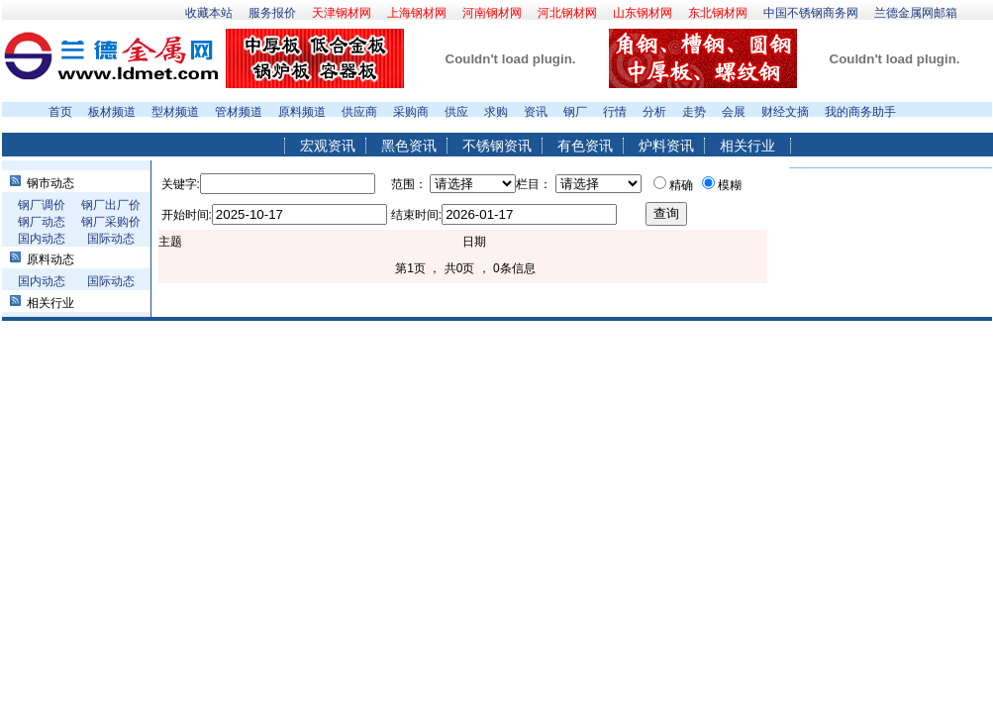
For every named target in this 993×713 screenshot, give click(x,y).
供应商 (359, 112)
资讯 (535, 112)
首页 (60, 112)
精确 (681, 185)
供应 (456, 112)
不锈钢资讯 (497, 145)
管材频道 (238, 112)
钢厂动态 (41, 222)
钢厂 (575, 112)
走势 (694, 112)
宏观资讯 (327, 145)
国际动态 (111, 239)
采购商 (411, 112)
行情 (615, 112)
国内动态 (41, 239)
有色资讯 (585, 145)
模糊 (730, 185)
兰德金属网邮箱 (915, 13)
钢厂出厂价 (111, 205)
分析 (654, 112)
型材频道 (175, 112)
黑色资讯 (409, 145)
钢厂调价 (41, 205)
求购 (496, 112)
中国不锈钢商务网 (810, 13)
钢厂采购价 (111, 222)
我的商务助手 (860, 112)
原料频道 (302, 112)
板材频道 (112, 112)
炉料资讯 (666, 145)
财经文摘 (785, 112)
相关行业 (747, 145)
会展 (733, 112)
